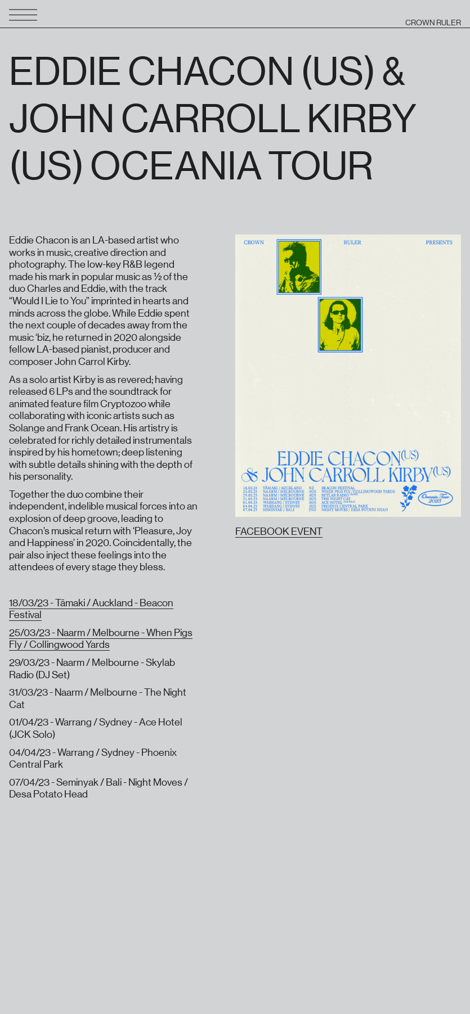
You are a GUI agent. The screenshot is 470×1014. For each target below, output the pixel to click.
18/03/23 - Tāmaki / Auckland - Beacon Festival (91, 609)
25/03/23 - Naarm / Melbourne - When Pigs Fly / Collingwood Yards (101, 639)
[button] (27, 16)
